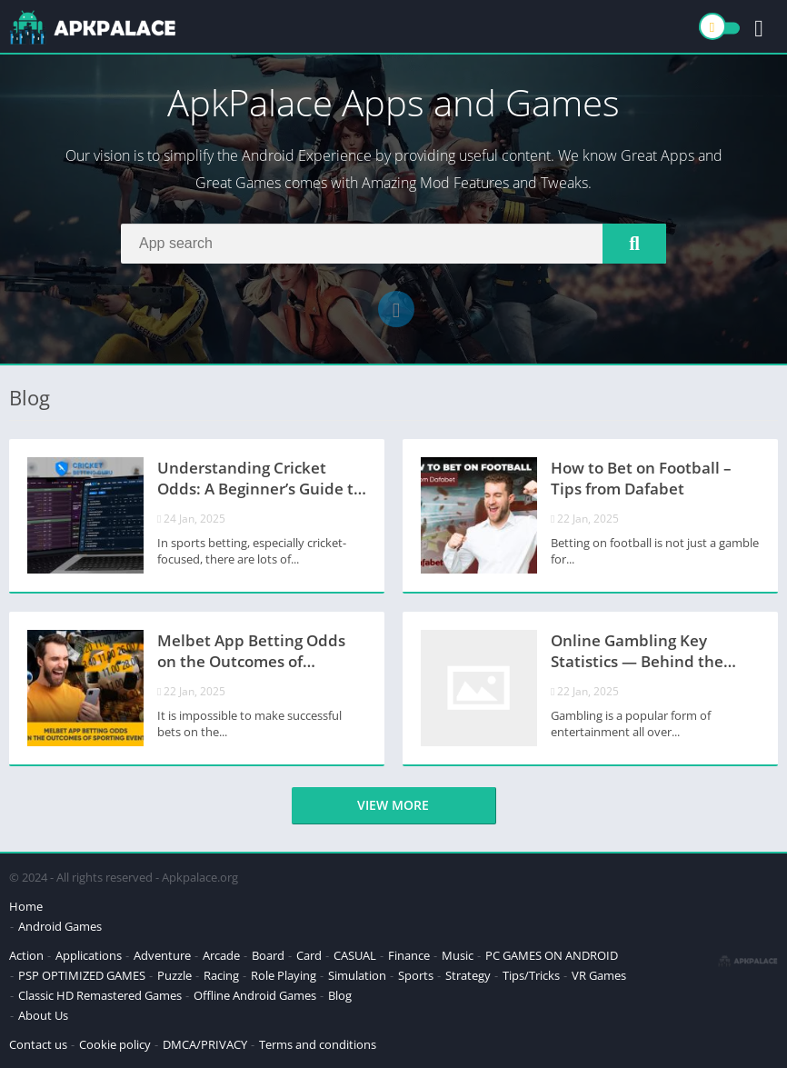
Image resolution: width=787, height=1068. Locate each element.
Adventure (162, 955)
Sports (415, 975)
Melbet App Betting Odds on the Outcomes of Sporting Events (251, 652)
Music (457, 955)
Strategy (468, 975)
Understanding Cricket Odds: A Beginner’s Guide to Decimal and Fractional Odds (260, 480)
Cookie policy (115, 1044)
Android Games (60, 926)
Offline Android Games (255, 995)
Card (309, 955)
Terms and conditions (317, 1044)
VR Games (599, 975)
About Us (43, 1015)
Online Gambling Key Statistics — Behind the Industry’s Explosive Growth (653, 652)
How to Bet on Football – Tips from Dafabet (641, 478)
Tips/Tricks (531, 975)
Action (26, 955)
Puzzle (174, 975)
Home (26, 906)
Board (268, 955)
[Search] (393, 244)
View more (393, 804)
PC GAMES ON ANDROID (551, 955)
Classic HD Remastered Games (100, 995)
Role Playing (283, 975)
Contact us (38, 1044)
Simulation (357, 975)
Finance (409, 955)
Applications (88, 955)
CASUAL (355, 955)
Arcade (221, 955)
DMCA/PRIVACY (205, 1044)
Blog (340, 995)
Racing (221, 975)
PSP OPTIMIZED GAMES (81, 975)
